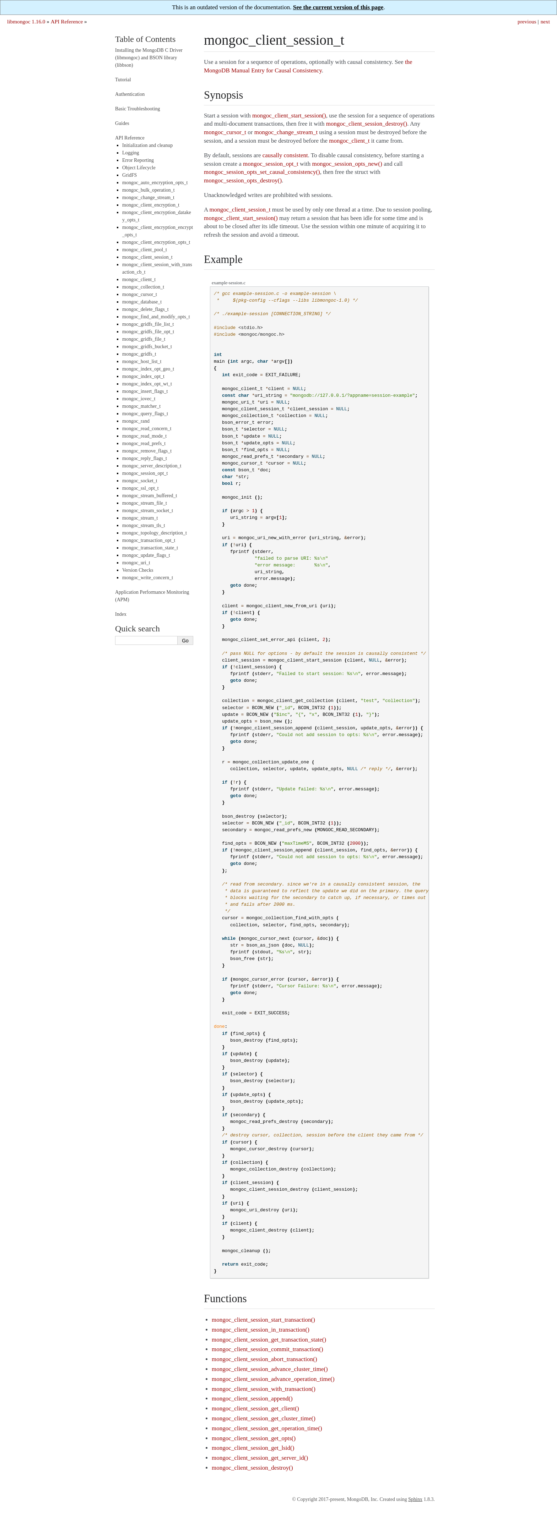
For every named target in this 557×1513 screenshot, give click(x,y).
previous (527, 21)
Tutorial (123, 79)
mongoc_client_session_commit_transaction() (267, 1349)
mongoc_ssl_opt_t (140, 488)
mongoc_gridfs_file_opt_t (148, 331)
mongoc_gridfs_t (139, 354)
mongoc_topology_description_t (154, 533)
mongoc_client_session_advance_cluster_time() (270, 1369)
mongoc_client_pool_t (144, 249)
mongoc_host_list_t (141, 361)
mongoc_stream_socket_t (147, 510)
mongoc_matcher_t (141, 406)
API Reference (67, 21)
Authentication (130, 94)
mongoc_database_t (142, 302)
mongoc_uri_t (136, 562)
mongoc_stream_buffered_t (149, 495)
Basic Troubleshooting (137, 108)
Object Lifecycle (139, 167)
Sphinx (415, 1499)
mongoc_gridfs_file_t (143, 339)
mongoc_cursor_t (139, 294)
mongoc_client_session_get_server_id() (260, 1457)
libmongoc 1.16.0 (26, 21)
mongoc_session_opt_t (145, 473)
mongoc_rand (136, 421)
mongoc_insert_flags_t (145, 391)
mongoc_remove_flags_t (147, 451)
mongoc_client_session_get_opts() (254, 1438)
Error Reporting (138, 160)
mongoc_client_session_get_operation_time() (267, 1428)
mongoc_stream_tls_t (143, 525)
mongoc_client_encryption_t (150, 205)
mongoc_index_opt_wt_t (147, 384)
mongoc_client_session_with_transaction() (263, 1389)
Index (120, 614)
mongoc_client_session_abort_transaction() (264, 1359)
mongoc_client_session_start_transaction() (263, 1319)
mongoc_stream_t (140, 518)
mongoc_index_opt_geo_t (148, 369)
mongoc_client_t (139, 279)
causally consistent (285, 155)
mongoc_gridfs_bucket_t (147, 346)
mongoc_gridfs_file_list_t (148, 324)
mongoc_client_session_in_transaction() (260, 1329)
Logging (130, 152)
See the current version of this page (338, 7)
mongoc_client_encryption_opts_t (156, 242)
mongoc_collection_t (143, 287)
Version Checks (137, 570)
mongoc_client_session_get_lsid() (253, 1448)
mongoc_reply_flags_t (144, 458)
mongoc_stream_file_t (144, 503)
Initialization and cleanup (147, 145)
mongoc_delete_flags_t (145, 309)
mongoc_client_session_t (147, 257)
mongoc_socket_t (139, 480)
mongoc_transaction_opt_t (148, 540)
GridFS (129, 175)
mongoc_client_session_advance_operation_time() (273, 1379)
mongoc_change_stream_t (148, 197)
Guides (122, 123)
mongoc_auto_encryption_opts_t (155, 182)
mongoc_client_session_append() (252, 1398)
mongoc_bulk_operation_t (148, 190)
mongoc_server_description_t (151, 465)
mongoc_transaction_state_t (150, 547)
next (545, 21)
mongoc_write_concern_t (147, 577)
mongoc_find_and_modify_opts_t (156, 316)
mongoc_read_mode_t (144, 436)
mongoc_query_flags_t (145, 413)
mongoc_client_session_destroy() (252, 1467)
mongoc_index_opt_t (143, 376)
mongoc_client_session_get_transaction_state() (269, 1339)
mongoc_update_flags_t (146, 555)
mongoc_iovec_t (138, 398)
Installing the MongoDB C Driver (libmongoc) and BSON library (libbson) (149, 58)
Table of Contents (145, 39)
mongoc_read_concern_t (146, 428)
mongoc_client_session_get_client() (255, 1408)
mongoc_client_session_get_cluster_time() (263, 1418)
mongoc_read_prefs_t (144, 443)
